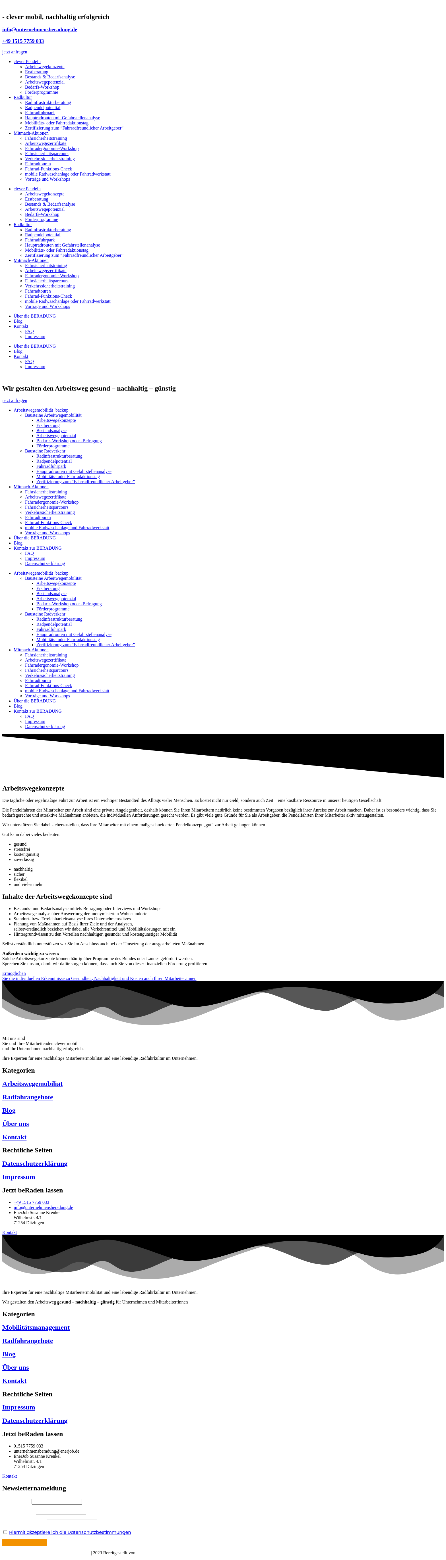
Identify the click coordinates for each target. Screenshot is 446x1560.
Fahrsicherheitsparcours (47, 153)
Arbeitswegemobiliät (32, 1083)
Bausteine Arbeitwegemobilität (53, 415)
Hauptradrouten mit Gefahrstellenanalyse (62, 117)
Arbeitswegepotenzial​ (56, 435)
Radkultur (23, 97)
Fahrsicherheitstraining (46, 138)
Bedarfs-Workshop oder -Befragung (69, 440)
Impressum (35, 336)
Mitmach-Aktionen (31, 133)
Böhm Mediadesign (155, 1552)
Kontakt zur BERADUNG (38, 548)
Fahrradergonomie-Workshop (52, 148)
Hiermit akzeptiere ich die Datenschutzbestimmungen (70, 1532)
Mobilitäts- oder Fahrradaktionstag (56, 122)
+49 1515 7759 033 (23, 41)
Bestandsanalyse (51, 430)
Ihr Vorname (17, 1501)
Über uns (15, 1123)
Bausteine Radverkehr (45, 451)
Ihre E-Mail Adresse (24, 1522)
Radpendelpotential (42, 107)
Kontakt (21, 326)
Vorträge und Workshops (47, 179)
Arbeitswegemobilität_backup (41, 410)
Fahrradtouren (38, 163)
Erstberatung (36, 71)
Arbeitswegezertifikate (46, 143)
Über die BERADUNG (35, 316)
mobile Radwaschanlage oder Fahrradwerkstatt (68, 174)
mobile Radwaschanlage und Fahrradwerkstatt (67, 527)
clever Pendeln (27, 61)
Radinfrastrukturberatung (48, 102)
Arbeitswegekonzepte (45, 66)
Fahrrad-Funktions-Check (48, 168)
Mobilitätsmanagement (36, 1327)
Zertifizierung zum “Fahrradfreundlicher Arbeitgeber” (74, 128)
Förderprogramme (41, 92)
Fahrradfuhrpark (40, 112)
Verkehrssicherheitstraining (50, 158)
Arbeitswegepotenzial (45, 82)
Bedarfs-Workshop (42, 87)
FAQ (29, 331)
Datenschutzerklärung (45, 563)
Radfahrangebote (27, 1097)
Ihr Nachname (18, 1511)
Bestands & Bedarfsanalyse (50, 76)
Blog (18, 321)
